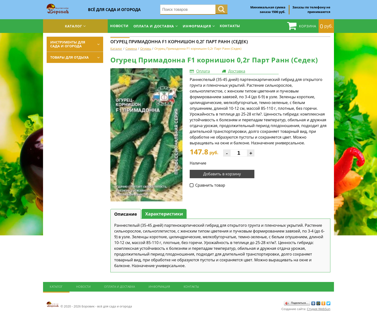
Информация (197, 26)
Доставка (236, 71)
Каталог (73, 26)
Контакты (230, 26)
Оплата (203, 71)
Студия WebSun (318, 309)
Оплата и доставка (153, 26)
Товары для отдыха (69, 57)
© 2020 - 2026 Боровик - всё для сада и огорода (89, 305)
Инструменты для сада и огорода (67, 44)
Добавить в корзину (222, 174)
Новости (119, 26)
